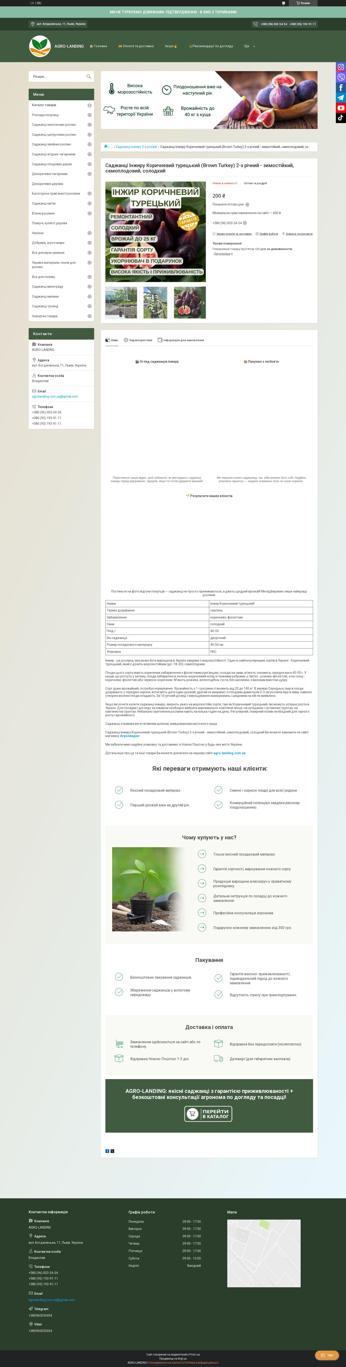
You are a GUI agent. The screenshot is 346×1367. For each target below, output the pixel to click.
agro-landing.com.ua (230, 753)
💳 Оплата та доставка (136, 46)
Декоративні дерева (47, 184)
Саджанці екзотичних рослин (54, 124)
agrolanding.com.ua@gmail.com (55, 396)
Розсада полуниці (45, 115)
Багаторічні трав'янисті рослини (56, 193)
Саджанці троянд (45, 306)
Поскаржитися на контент (165, 1362)
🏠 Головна (98, 46)
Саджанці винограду (47, 286)
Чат (327, 1355)
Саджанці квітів (44, 203)
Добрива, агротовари (48, 243)
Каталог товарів (44, 105)
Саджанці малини (45, 296)
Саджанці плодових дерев (52, 164)
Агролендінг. (130, 736)
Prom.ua (194, 1354)
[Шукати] (88, 76)
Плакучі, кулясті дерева (49, 223)
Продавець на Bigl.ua (173, 1358)
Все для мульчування (48, 252)
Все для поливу (43, 277)
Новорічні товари (45, 316)
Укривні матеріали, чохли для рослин (54, 265)
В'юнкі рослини (43, 213)
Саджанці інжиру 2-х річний (136, 147)
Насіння (38, 233)
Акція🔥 (171, 46)
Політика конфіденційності (201, 1362)
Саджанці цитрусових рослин (54, 134)
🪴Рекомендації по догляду (211, 46)
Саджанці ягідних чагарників (53, 154)
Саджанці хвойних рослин (51, 144)
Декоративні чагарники (49, 174)
